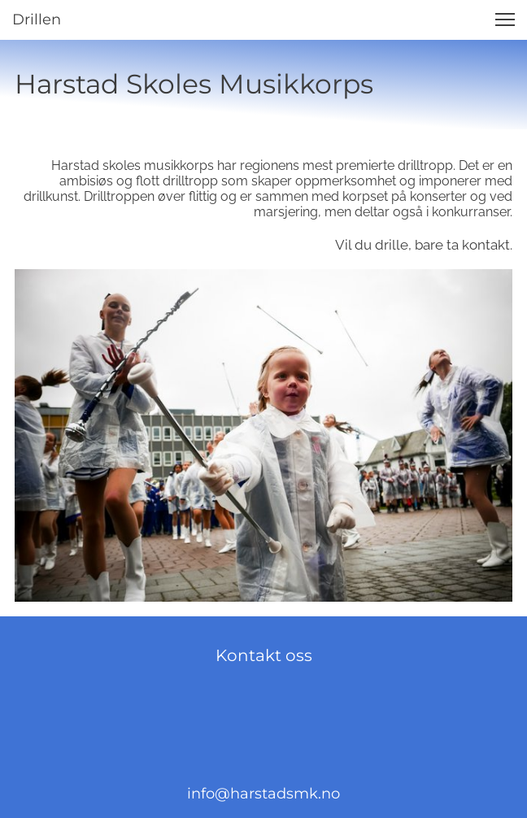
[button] (505, 19)
